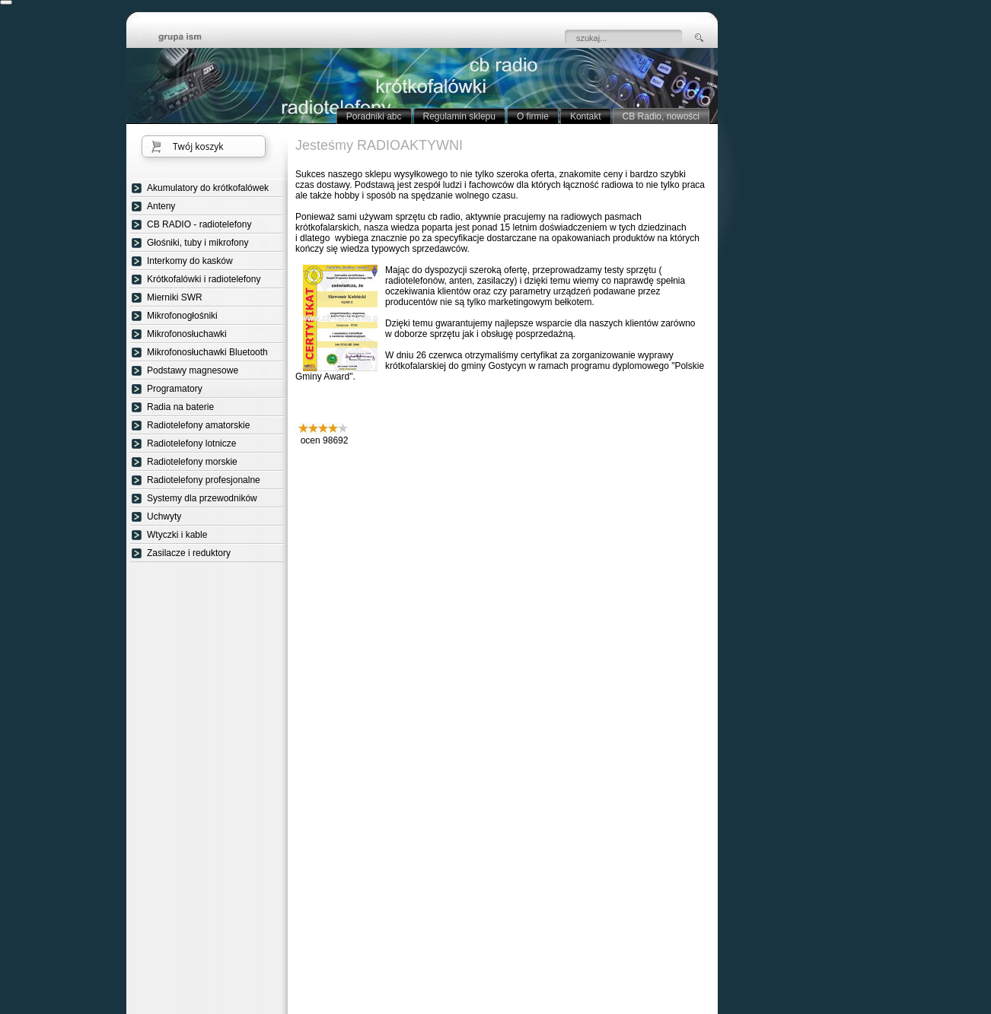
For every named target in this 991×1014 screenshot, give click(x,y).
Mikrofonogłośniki (182, 315)
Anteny (161, 206)
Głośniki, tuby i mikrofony (197, 242)
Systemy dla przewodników (202, 498)
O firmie (533, 116)
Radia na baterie (180, 407)
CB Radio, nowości (661, 116)
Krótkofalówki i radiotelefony (203, 279)
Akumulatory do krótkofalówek (208, 188)
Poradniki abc (374, 116)
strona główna (191, 38)
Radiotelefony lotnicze (191, 443)
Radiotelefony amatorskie (198, 425)
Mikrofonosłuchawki (187, 334)
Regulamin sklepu (459, 116)
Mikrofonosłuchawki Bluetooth (207, 352)
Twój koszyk (198, 146)
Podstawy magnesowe (192, 370)
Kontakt (585, 116)
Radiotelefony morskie (192, 461)
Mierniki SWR (174, 297)
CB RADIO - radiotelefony (199, 224)
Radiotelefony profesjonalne (203, 480)
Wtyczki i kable (177, 534)
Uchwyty (164, 516)
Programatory (174, 388)
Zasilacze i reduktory (189, 553)
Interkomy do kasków (190, 261)
